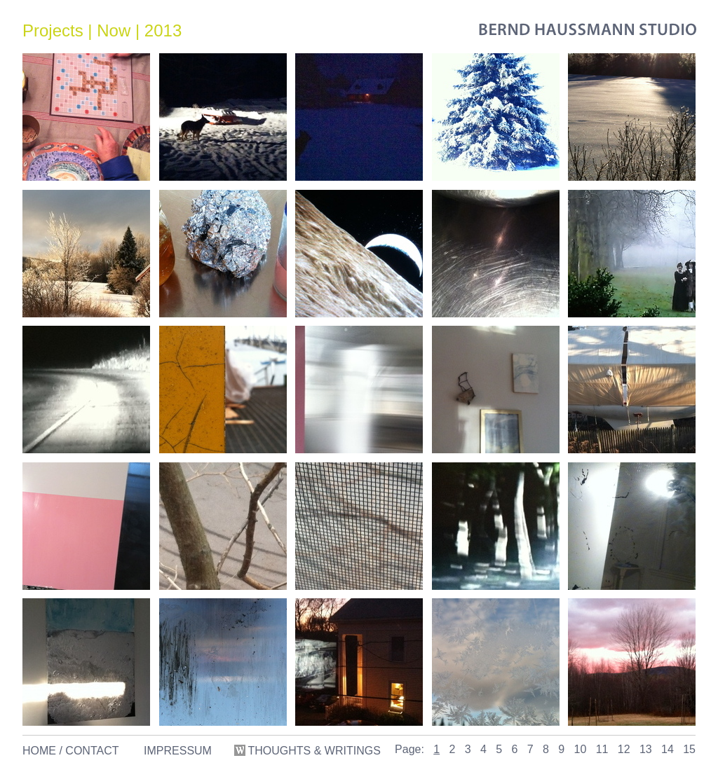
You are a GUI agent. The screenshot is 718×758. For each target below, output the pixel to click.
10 (580, 749)
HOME (39, 751)
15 (689, 749)
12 (624, 749)
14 (667, 749)
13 (645, 749)
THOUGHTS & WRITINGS (309, 751)
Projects (52, 30)
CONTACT (91, 751)
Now (113, 30)
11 (602, 749)
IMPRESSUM (178, 751)
